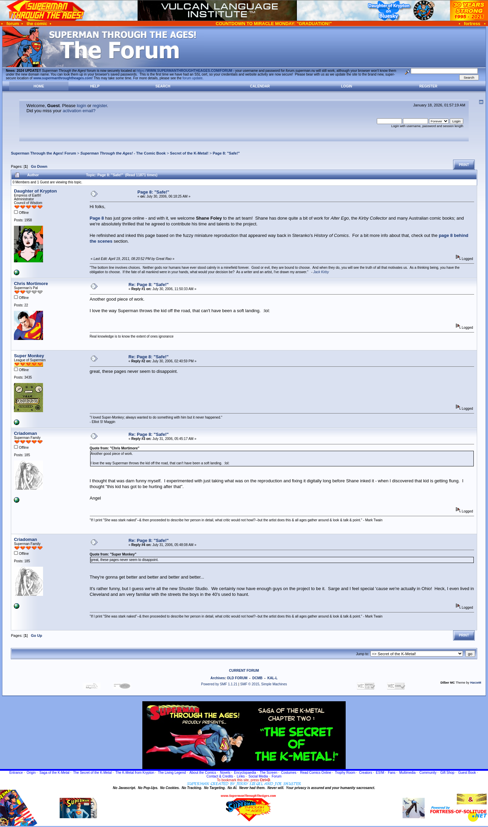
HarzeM (475, 682)
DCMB (257, 678)
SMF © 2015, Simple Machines (263, 684)
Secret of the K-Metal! (189, 153)
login (81, 105)
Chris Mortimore (31, 283)
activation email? (79, 110)
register (100, 105)
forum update (193, 78)
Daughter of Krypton (35, 191)
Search (163, 86)
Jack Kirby (321, 272)
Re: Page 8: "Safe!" (148, 284)
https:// (184, 71)
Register (428, 86)
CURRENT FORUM (244, 670)
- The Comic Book (123, 153)
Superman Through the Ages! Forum (43, 153)
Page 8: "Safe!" (226, 153)
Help (95, 86)
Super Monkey (29, 355)
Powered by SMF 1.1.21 (219, 684)
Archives (217, 678)
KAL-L (272, 678)
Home (39, 86)
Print (464, 165)
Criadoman (25, 433)
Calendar (260, 86)
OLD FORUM (237, 678)
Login (346, 86)
